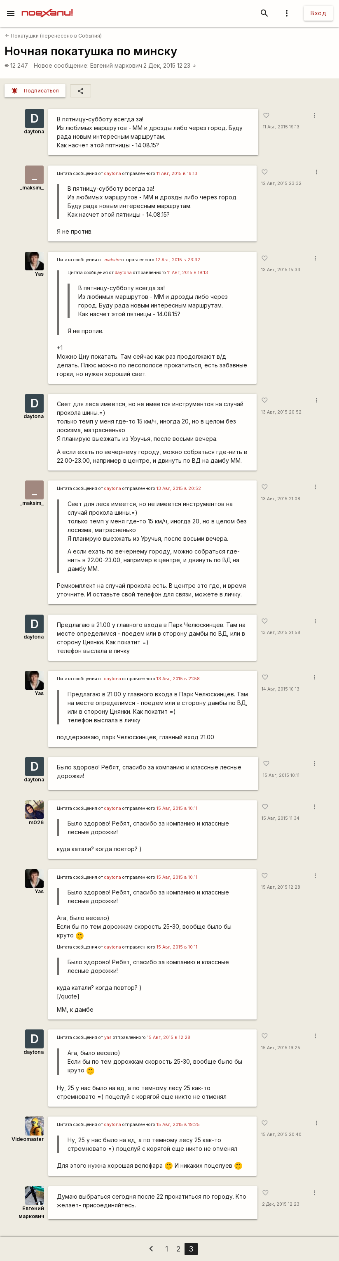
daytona (34, 131)
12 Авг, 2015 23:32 (281, 183)
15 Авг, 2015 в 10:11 (177, 808)
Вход (318, 13)
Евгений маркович (116, 65)
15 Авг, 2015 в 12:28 (168, 1037)
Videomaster (28, 1139)
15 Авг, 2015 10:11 (281, 775)
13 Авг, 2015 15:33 (280, 269)
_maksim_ (32, 188)
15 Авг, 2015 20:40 (281, 1134)
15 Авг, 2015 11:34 (280, 818)
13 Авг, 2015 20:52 (281, 412)
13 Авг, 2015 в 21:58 (178, 678)
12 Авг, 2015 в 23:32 (178, 260)
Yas (39, 274)
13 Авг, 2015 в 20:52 (179, 488)
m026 (36, 822)
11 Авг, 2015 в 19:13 (177, 173)
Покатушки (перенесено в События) (53, 36)
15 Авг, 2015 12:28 (280, 887)
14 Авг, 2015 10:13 (280, 689)
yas (108, 1037)
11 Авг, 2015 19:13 (281, 127)
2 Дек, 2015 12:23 (169, 65)
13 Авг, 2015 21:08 (280, 499)
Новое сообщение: (61, 65)
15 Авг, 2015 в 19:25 (178, 1124)
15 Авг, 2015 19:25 (280, 1047)
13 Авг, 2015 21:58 (280, 632)
